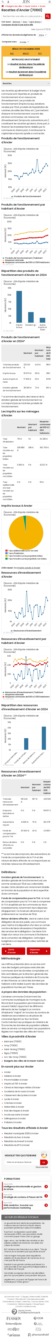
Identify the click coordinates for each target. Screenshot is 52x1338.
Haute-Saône (31, 6)
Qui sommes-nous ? (12, 1297)
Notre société (35, 1297)
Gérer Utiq (26, 1301)
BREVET (26, 53)
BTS (40, 53)
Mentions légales (25, 1304)
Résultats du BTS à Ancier (17, 1145)
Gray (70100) (11, 1045)
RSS (47, 1301)
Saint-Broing (34, 22)
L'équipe (25, 1297)
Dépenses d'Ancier (38, 951)
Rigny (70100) (11, 1053)
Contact (11, 1299)
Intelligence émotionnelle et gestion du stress (22, 1186)
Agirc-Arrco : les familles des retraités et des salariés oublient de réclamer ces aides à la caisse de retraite (24, 1243)
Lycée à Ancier (11, 1099)
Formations (12, 1179)
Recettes (7, 83)
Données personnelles (35, 1299)
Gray (25, 22)
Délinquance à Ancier (15, 1118)
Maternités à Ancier (14, 1107)
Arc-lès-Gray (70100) (15, 1057)
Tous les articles (38, 1301)
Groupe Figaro (38, 1304)
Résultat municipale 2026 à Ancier (21, 1133)
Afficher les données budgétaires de (18, 35)
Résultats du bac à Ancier (17, 1137)
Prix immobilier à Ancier (16, 1080)
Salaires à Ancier (12, 1076)
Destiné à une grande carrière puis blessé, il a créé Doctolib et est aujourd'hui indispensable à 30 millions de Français (25, 1266)
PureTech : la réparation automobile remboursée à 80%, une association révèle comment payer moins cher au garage (23, 1234)
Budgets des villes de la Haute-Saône (24, 1061)
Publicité (44, 1297)
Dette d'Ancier (10, 951)
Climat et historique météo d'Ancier (22, 1087)
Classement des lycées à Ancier (20, 1095)
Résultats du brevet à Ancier (18, 1141)
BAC (12, 53)
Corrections (12, 1304)
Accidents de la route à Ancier (19, 1091)
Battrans (16, 22)
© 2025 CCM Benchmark (26, 1306)
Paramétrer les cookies (12, 1301)
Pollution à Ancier (13, 1122)
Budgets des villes (14, 6)
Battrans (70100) (12, 1041)
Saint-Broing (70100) (14, 1049)
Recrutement (21, 1299)
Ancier (42, 6)
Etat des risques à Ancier (16, 1111)
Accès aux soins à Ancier (16, 1114)
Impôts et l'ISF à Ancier (15, 1083)
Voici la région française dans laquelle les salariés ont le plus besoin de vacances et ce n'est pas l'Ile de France (24, 1258)
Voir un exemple (42, 1167)
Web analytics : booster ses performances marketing (18, 1205)
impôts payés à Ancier (28, 568)
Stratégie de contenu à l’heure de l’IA (22, 1196)
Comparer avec (9, 42)
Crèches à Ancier (13, 1103)
